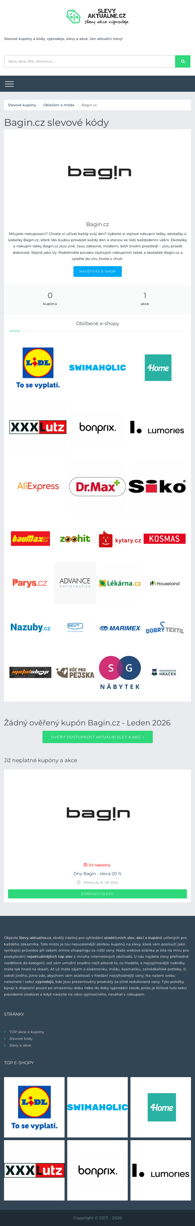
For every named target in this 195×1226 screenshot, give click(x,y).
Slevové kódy (21, 1038)
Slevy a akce (20, 1045)
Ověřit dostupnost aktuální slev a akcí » (97, 737)
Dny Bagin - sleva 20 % (97, 873)
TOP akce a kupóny (26, 1032)
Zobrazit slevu (97, 894)
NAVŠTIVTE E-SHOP (97, 271)
